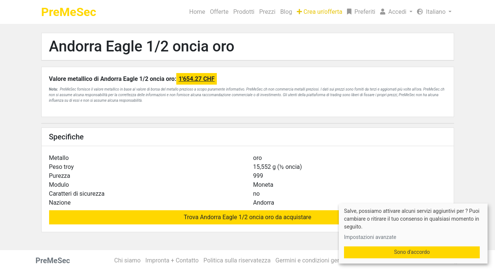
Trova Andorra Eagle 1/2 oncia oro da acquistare (247, 217)
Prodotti (243, 11)
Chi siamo (127, 260)
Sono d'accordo (412, 252)
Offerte (219, 11)
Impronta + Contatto (172, 260)
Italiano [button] (432, 11)
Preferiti (361, 11)
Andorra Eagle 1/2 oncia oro (142, 46)
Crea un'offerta (319, 11)
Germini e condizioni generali (314, 260)
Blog (286, 11)
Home (197, 11)
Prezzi (267, 11)
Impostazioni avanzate (370, 237)
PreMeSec (68, 12)
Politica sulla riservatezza (237, 260)
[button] (396, 12)
